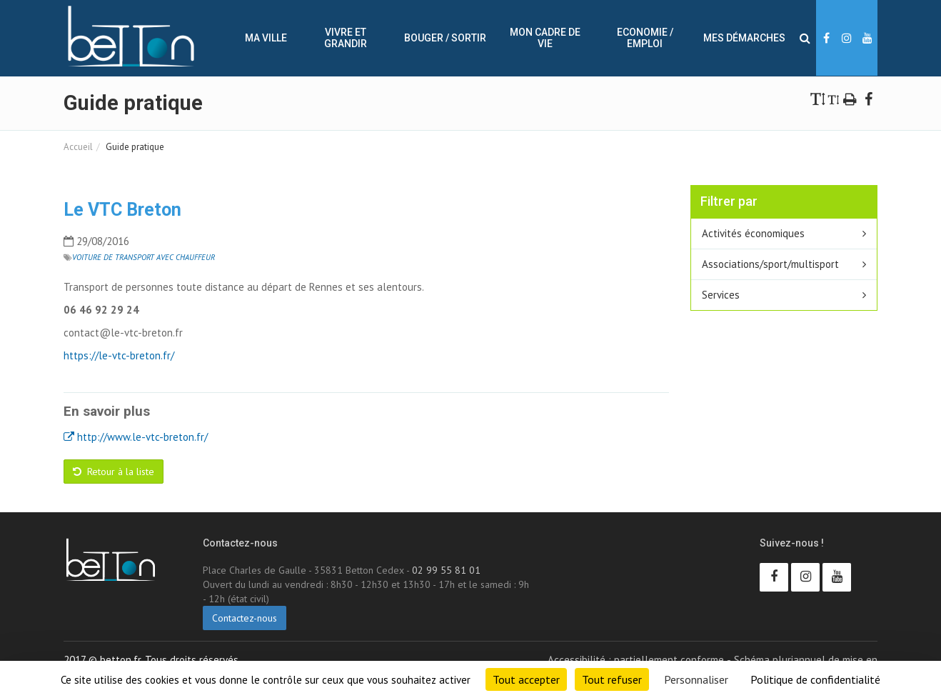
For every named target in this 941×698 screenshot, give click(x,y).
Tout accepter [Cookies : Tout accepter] (526, 679)
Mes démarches (744, 38)
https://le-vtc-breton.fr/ (119, 355)
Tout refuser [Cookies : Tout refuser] (612, 679)
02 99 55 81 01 (446, 570)
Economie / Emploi (645, 37)
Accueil (78, 147)
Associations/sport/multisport (770, 264)
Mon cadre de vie (545, 37)
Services (721, 294)
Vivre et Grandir (345, 37)
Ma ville (266, 38)
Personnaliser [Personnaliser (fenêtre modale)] (696, 679)
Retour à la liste (113, 471)
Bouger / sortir (445, 38)
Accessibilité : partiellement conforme (636, 660)
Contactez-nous (244, 618)
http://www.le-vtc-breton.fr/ (136, 437)
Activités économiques (753, 233)
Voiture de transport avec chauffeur (143, 257)
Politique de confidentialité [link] (815, 679)
